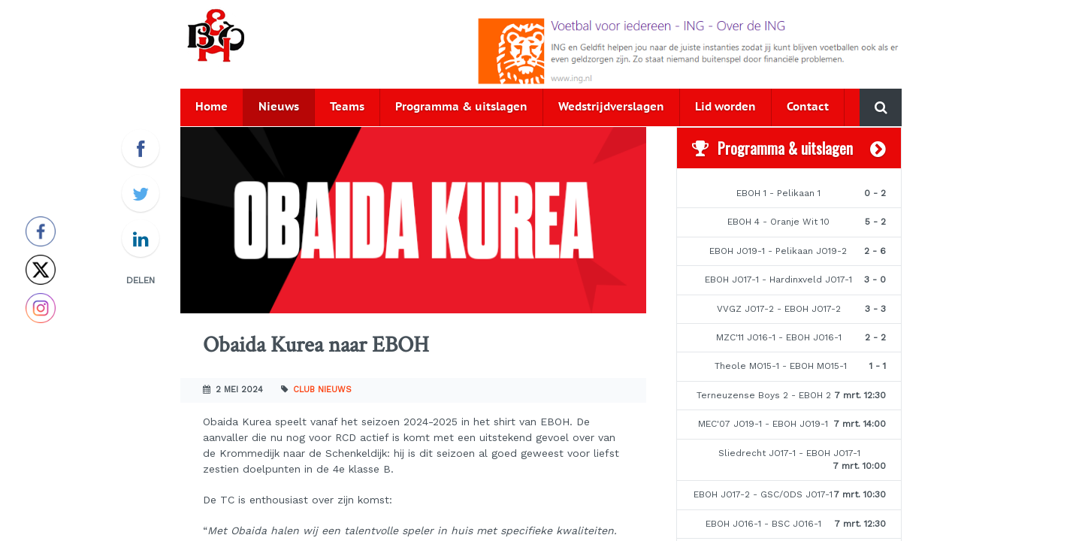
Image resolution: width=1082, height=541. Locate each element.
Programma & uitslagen (461, 107)
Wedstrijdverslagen (611, 107)
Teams (347, 107)
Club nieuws (322, 389)
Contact (808, 107)
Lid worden (725, 107)
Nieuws (278, 107)
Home (211, 107)
